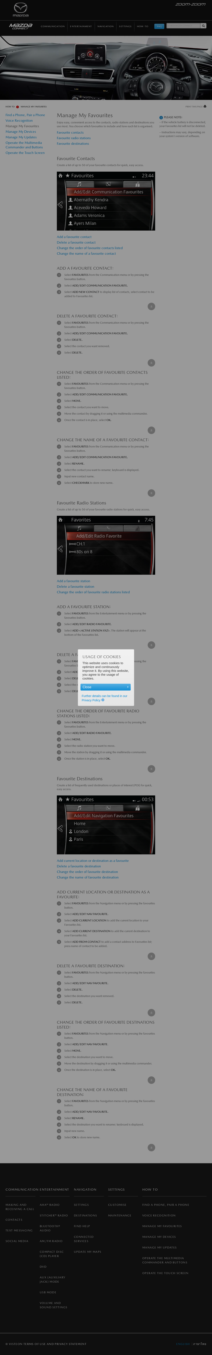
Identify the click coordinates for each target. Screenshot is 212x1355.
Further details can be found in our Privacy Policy (104, 698)
